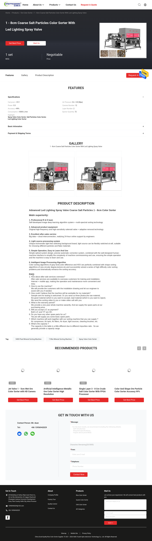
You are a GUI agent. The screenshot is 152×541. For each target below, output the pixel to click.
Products (15, 13)
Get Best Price (15, 43)
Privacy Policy (86, 533)
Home (8, 13)
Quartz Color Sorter (82, 500)
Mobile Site (74, 533)
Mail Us (36, 43)
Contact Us (51, 508)
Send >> (110, 523)
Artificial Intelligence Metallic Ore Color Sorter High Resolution (58, 391)
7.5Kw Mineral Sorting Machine (60, 339)
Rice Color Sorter (81, 495)
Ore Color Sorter (26, 13)
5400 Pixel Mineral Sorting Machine (28, 339)
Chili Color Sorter (81, 504)
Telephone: (75, 462)
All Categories (80, 509)
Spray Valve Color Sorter (88, 339)
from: (73, 450)
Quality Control (52, 504)
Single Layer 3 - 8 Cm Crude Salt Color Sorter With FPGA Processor (92, 391)
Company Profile (53, 495)
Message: (74, 422)
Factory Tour (52, 499)
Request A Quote (136, 75)
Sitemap (63, 533)
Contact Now (78, 474)
